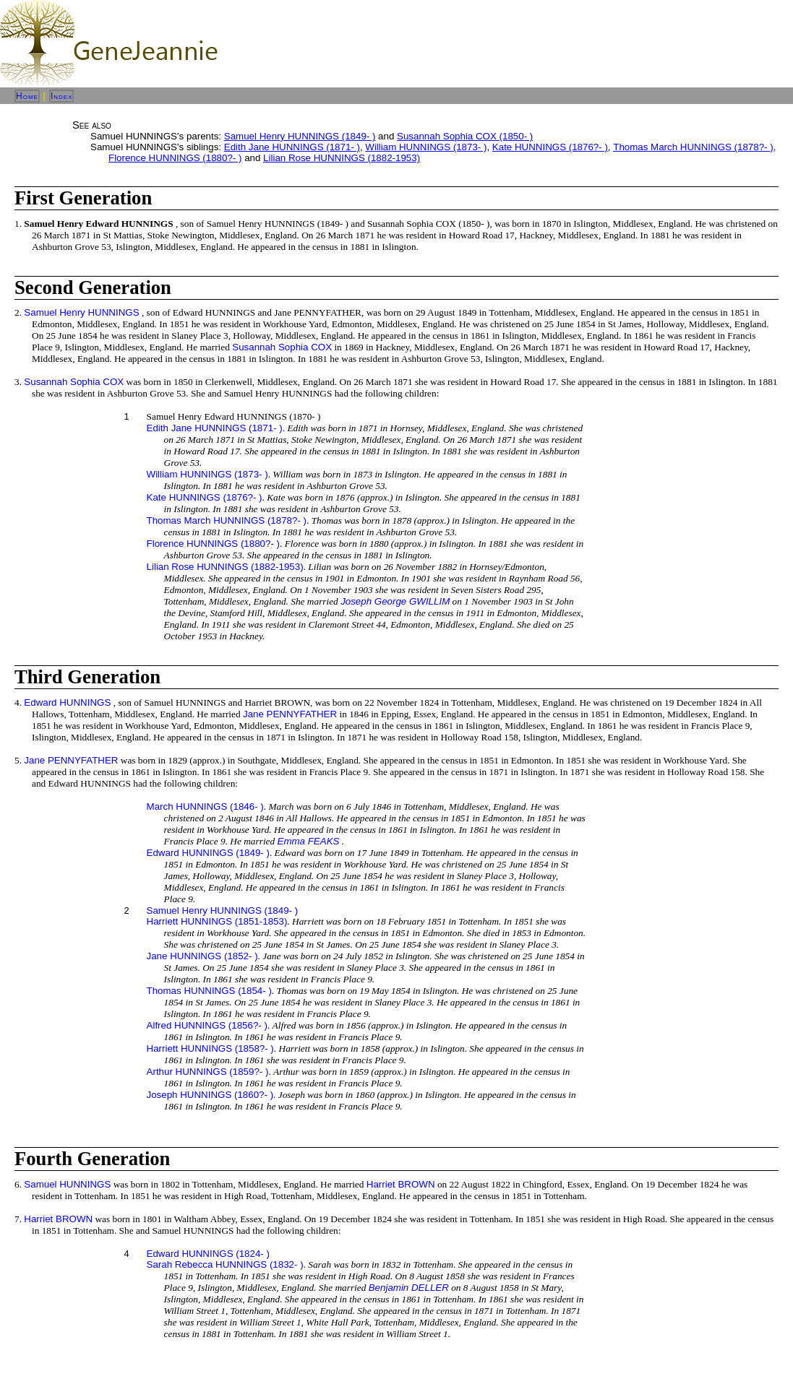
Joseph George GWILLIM (395, 601)
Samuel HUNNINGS (67, 1184)
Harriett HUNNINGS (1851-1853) (217, 921)
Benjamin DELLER (409, 1287)
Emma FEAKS (309, 841)
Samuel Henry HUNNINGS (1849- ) (300, 136)
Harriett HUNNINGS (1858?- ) (210, 1048)
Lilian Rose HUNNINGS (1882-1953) (341, 157)
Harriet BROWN (401, 1184)
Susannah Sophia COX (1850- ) (465, 136)
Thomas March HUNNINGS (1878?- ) (693, 147)
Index (62, 96)
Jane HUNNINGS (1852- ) (202, 956)
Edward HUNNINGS (67, 702)
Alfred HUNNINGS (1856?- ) (207, 1025)
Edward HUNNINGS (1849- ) (208, 852)
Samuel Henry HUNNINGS (81, 312)
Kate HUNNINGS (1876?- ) (550, 147)
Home (27, 96)
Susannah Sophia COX (282, 347)
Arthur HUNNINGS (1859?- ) (208, 1071)
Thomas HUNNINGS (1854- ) (209, 990)
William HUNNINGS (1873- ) (425, 147)
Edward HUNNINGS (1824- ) (208, 1253)
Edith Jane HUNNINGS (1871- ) (292, 147)
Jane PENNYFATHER (290, 714)
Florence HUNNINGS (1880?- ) (174, 157)
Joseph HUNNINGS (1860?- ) (210, 1094)
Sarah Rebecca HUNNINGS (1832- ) (225, 1264)
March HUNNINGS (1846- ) (205, 806)
